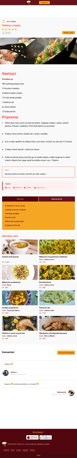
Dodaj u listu (68, 33)
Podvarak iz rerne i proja (15, 206)
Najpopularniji (56, 199)
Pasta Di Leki (57, 302)
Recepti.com (4, 444)
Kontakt (46, 444)
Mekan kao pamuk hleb (14, 221)
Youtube (18, 450)
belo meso (41, 187)
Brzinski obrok (57, 277)
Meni (38, 455)
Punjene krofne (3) (12, 225)
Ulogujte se (44, 2)
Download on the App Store (32, 437)
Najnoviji (20, 199)
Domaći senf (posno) (20, 251)
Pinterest (32, 450)
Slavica (14, 372)
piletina (18, 187)
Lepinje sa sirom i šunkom (15, 210)
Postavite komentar (66, 353)
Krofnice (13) (10, 217)
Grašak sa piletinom (20, 302)
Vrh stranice (38, 432)
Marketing (40, 444)
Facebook (6, 450)
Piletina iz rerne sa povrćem (20, 328)
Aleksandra (61, 392)
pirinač (29, 187)
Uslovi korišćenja (31, 444)
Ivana (13, 21)
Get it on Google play (45, 437)
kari (9, 187)
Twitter (12, 450)
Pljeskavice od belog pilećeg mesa (57, 328)
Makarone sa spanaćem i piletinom (57, 251)
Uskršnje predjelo (12, 213)
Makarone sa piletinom (20, 277)
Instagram (25, 450)
